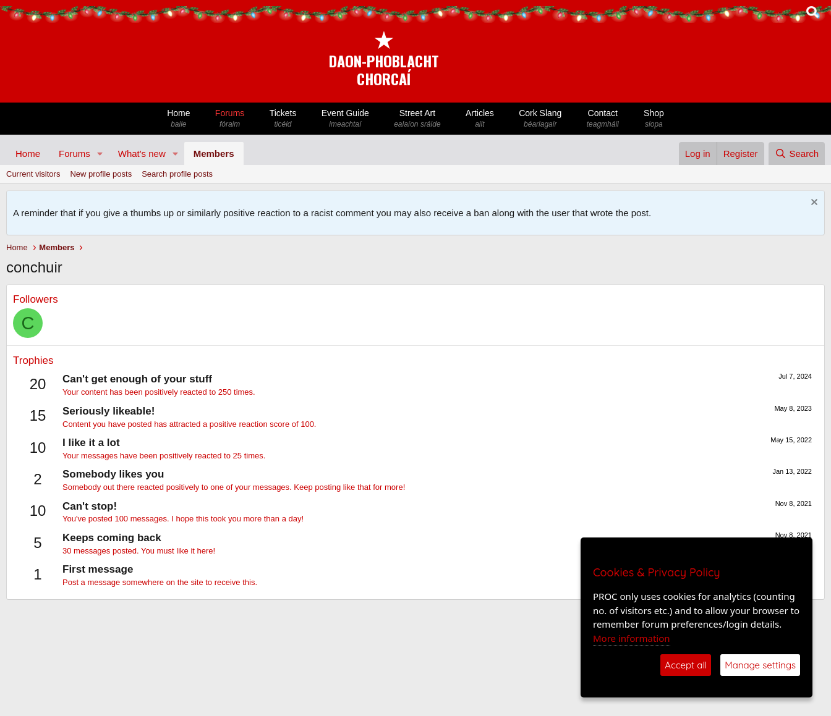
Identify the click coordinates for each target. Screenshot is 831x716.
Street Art (417, 119)
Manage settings (760, 665)
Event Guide (345, 119)
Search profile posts (177, 174)
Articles (479, 119)
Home (179, 119)
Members (214, 153)
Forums (230, 119)
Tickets (282, 119)
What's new (142, 153)
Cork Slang (540, 119)
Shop (653, 119)
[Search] (797, 153)
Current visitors (33, 174)
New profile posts (101, 174)
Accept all (686, 665)
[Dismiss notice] (813, 203)
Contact (603, 119)
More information (631, 638)
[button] (100, 153)
